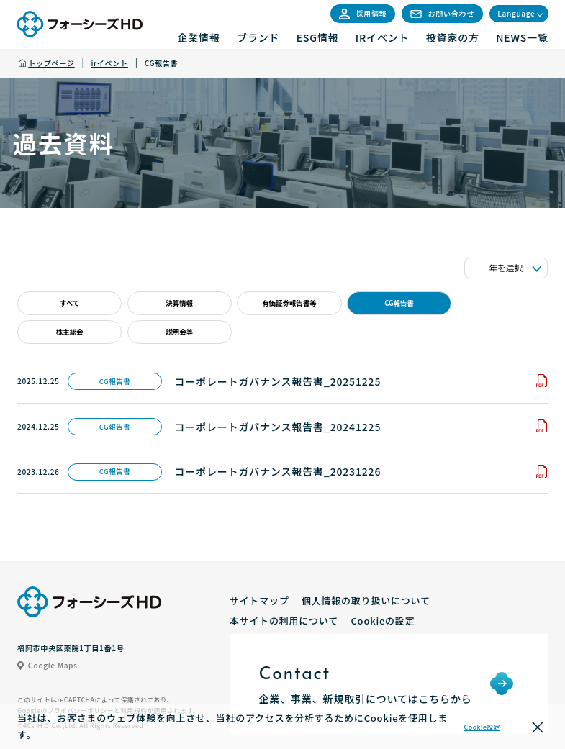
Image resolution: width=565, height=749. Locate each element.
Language (516, 13)
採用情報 (363, 13)
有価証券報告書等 (289, 303)
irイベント (109, 63)
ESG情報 (318, 37)
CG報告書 (399, 303)
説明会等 (179, 332)
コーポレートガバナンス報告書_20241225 (277, 426)
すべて (69, 303)
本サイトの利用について (284, 620)
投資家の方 (452, 37)
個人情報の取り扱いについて (366, 600)
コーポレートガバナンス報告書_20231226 (277, 471)
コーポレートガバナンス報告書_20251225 (277, 381)
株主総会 (69, 332)
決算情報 (179, 303)
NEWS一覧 (522, 37)
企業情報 (198, 37)
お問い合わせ (442, 13)
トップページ (51, 63)
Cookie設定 (482, 727)
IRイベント (383, 37)
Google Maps (47, 665)
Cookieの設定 (383, 620)
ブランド (258, 37)
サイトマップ (259, 600)
